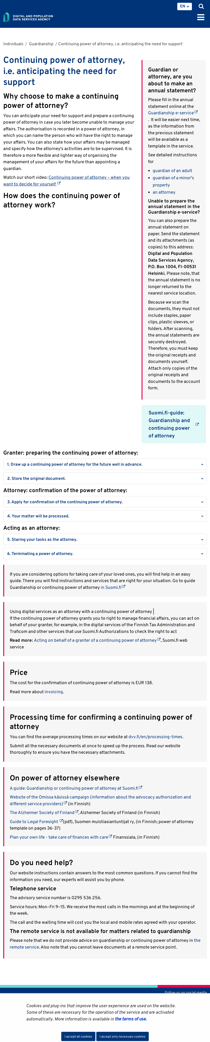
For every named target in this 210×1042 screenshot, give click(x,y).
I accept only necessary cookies (122, 1036)
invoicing (54, 691)
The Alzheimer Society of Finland (44, 812)
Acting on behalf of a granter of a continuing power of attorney (97, 640)
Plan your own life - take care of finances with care (61, 837)
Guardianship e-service (173, 112)
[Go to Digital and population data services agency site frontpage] (38, 16)
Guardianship (40, 43)
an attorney (164, 192)
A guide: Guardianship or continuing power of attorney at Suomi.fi (76, 788)
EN (182, 6)
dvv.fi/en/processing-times (155, 736)
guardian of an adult (173, 170)
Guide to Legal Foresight (36, 821)
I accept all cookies (78, 1036)
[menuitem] (184, 6)
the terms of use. (130, 1019)
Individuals (13, 43)
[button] (105, 464)
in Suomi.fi (113, 587)
